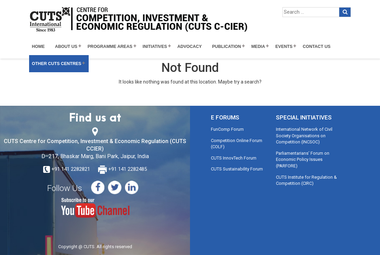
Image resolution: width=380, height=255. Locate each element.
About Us (66, 46)
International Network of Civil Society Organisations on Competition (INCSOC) (304, 135)
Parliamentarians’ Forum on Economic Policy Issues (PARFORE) (302, 159)
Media (258, 46)
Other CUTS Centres (56, 63)
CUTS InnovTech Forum (233, 158)
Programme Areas (110, 46)
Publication (226, 46)
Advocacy (189, 46)
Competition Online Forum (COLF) (236, 144)
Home (38, 46)
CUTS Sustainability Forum (237, 168)
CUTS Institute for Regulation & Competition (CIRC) (306, 180)
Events (283, 46)
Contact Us (316, 46)
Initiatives (155, 46)
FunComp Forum (227, 129)
